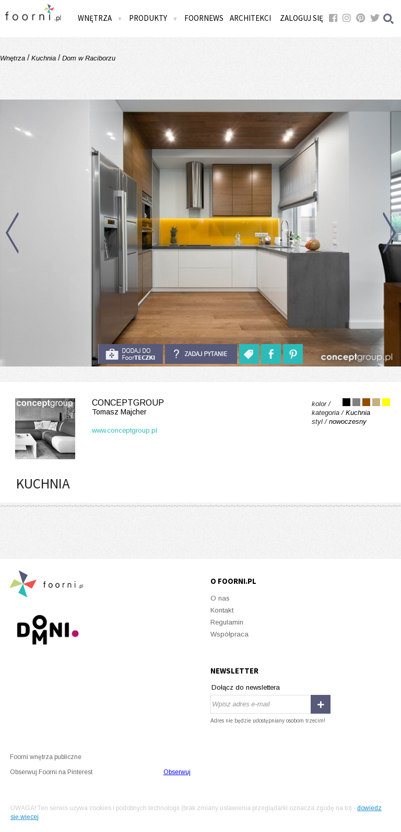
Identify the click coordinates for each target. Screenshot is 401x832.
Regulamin (226, 622)
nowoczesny (348, 421)
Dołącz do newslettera (245, 687)
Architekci (250, 18)
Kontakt (221, 610)
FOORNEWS (203, 18)
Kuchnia (43, 58)
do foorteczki (130, 354)
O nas (220, 598)
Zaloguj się (301, 18)
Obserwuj (177, 772)
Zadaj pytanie (201, 354)
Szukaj (389, 18)
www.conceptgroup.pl (124, 430)
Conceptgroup (87, 407)
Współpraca (229, 634)
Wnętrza (100, 18)
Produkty (153, 18)
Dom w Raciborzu (87, 58)
